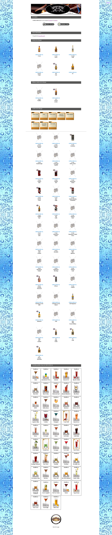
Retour (108, 2)
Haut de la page (56, 527)
